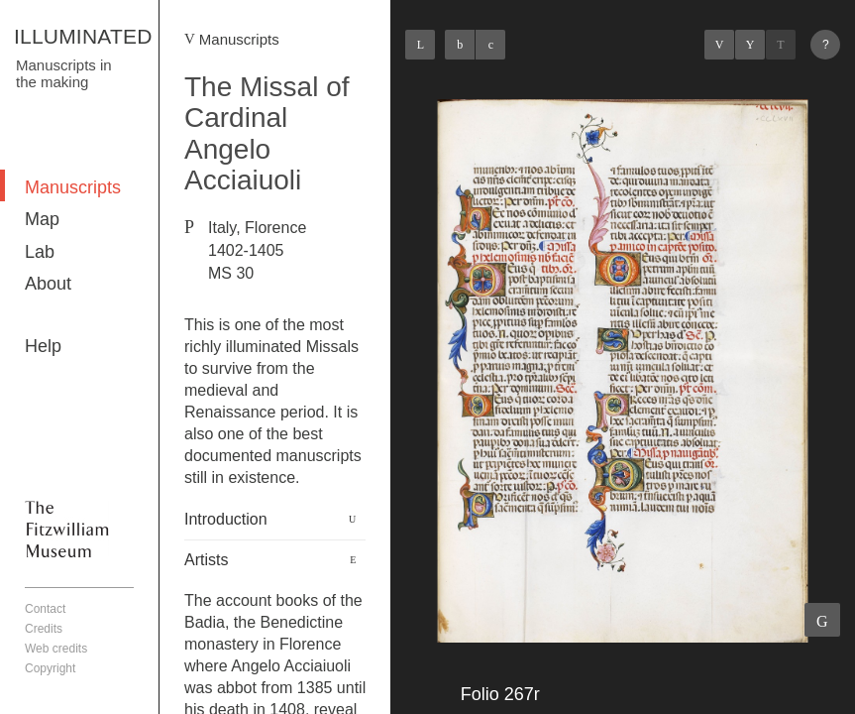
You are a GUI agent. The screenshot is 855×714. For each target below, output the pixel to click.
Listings (750, 45)
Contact (45, 609)
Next (781, 45)
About (48, 284)
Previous (719, 45)
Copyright (50, 668)
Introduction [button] (225, 519)
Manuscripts (73, 187)
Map (42, 219)
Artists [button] (206, 559)
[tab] (275, 519)
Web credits (56, 648)
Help (43, 346)
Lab (39, 252)
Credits (43, 629)
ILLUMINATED (83, 36)
